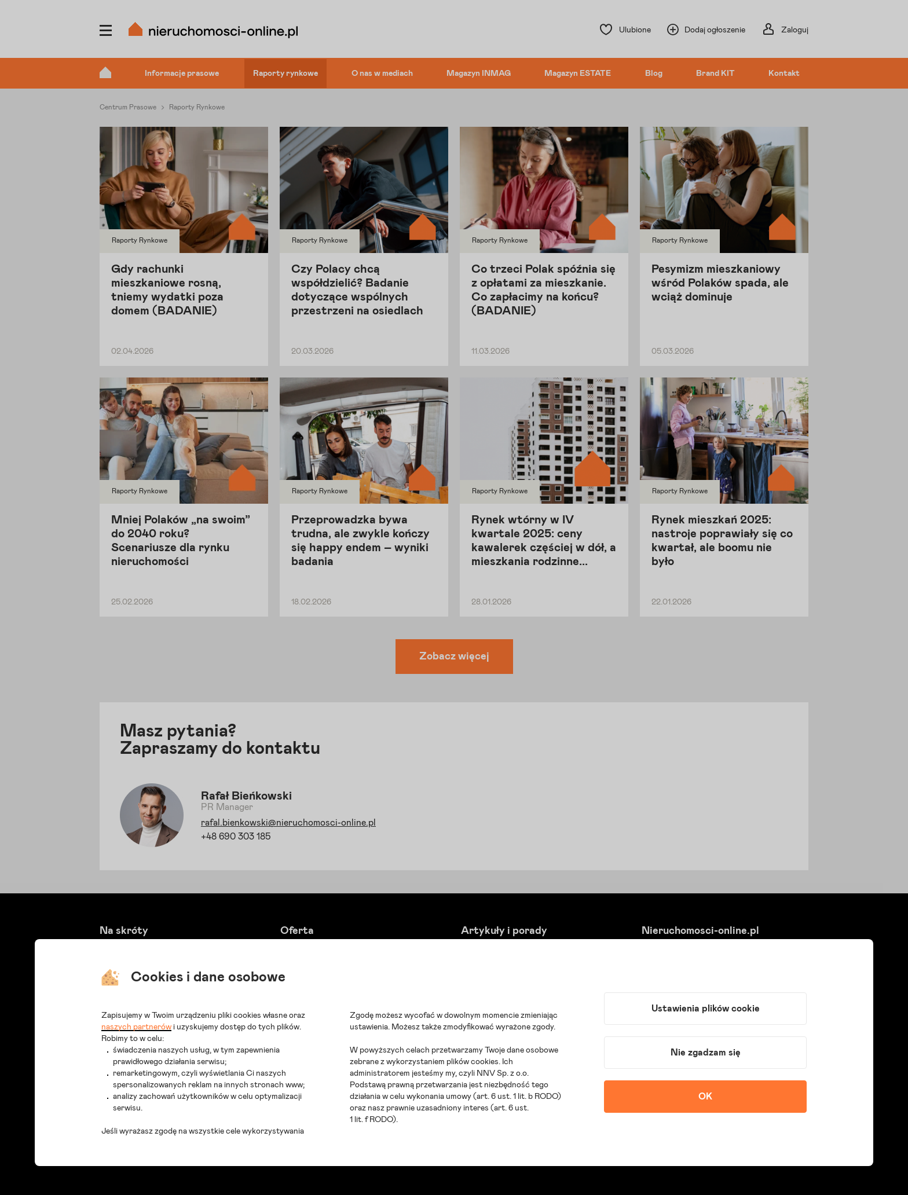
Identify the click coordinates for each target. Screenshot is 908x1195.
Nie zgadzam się (706, 1052)
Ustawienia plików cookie (705, 1008)
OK (705, 1096)
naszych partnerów (136, 1027)
